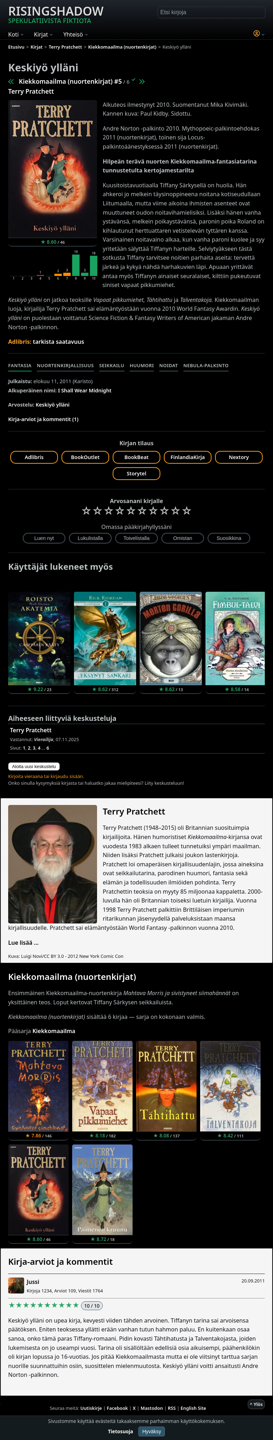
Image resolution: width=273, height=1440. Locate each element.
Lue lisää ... (23, 943)
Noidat (168, 365)
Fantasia (20, 365)
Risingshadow (55, 14)
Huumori (142, 365)
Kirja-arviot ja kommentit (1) (43, 419)
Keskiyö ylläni (53, 404)
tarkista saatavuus (58, 342)
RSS (172, 1408)
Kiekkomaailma (53, 1031)
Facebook (117, 1408)
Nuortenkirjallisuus (65, 365)
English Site (193, 1408)
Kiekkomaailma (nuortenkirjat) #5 (70, 81)
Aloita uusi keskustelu (34, 766)
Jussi (33, 1282)
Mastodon (152, 1408)
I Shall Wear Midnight (84, 390)
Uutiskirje (91, 1408)
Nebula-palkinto (206, 365)
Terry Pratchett (31, 91)
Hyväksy (151, 1431)
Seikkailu (111, 365)
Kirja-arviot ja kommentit (60, 1261)
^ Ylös (256, 1404)
